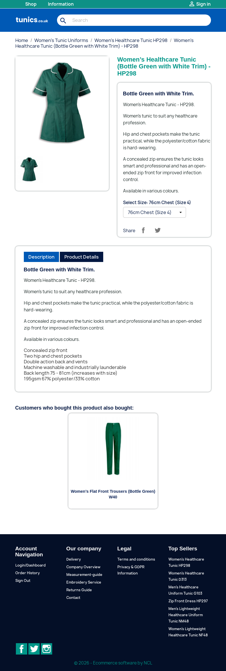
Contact (73, 597)
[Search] (134, 20)
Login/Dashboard (30, 565)
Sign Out (22, 580)
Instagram (46, 649)
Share (143, 230)
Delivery (73, 559)
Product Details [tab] (81, 257)
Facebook (21, 649)
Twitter (34, 649)
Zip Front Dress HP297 (188, 601)
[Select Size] (154, 212)
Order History (27, 573)
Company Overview (83, 567)
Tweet (157, 230)
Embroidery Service (83, 582)
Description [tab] (41, 257)
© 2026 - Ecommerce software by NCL (113, 663)
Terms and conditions (136, 559)
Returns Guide (79, 590)
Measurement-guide (84, 574)
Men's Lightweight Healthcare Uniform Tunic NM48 (185, 615)
